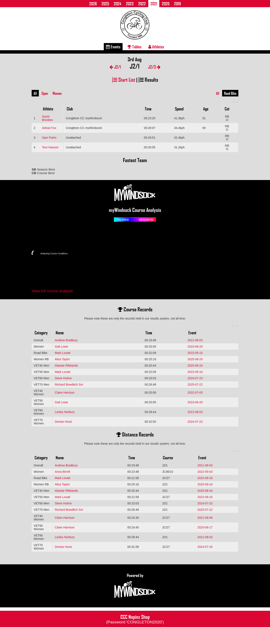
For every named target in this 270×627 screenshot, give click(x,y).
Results (148, 79)
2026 (93, 3)
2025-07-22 (195, 384)
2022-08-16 (205, 478)
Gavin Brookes (47, 118)
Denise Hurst (63, 421)
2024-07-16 (205, 546)
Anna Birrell (62, 471)
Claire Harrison (64, 392)
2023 (130, 3)
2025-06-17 (205, 527)
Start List (123, 79)
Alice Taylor (62, 359)
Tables (134, 46)
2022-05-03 (205, 471)
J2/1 (115, 66)
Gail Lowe (61, 346)
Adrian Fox (49, 128)
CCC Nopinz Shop (135, 618)
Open (45, 93)
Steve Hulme (63, 378)
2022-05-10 (195, 353)
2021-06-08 (205, 517)
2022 (142, 3)
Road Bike (230, 93)
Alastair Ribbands (66, 365)
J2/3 (154, 66)
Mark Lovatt (62, 353)
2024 (117, 3)
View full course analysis (52, 291)
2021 (153, 3)
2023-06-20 (195, 346)
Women (57, 93)
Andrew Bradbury (66, 340)
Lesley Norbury (65, 412)
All (35, 93)
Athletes (156, 46)
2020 (165, 3)
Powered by (135, 586)
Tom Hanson (50, 147)
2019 (177, 3)
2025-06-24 (195, 359)
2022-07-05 (195, 392)
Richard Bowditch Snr (69, 384)
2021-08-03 (195, 340)
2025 (105, 3)
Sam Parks (49, 137)
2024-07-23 (195, 378)
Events (113, 46)
